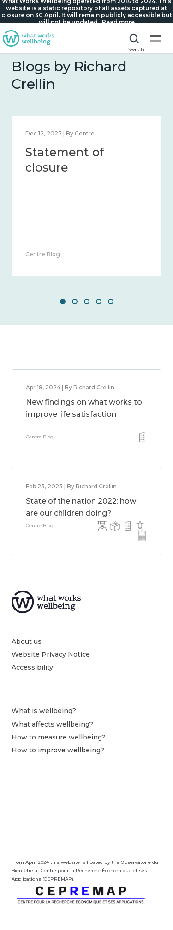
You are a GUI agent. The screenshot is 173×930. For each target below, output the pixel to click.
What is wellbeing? (44, 711)
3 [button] (86, 301)
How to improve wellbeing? (58, 750)
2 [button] (75, 301)
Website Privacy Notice (51, 654)
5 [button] (110, 301)
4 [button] (98, 301)
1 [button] (63, 301)
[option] (86, 195)
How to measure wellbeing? (59, 737)
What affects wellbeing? (52, 724)
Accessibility (32, 667)
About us (27, 641)
